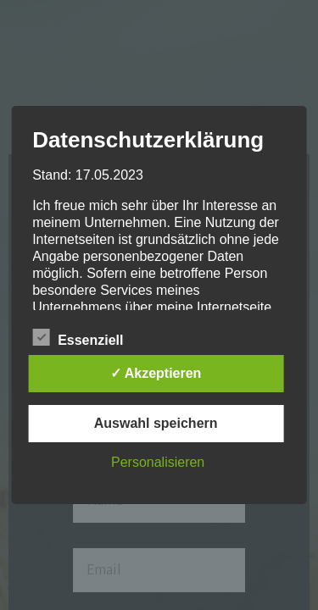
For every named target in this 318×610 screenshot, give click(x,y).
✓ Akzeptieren (156, 373)
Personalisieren (157, 462)
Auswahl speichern (156, 423)
